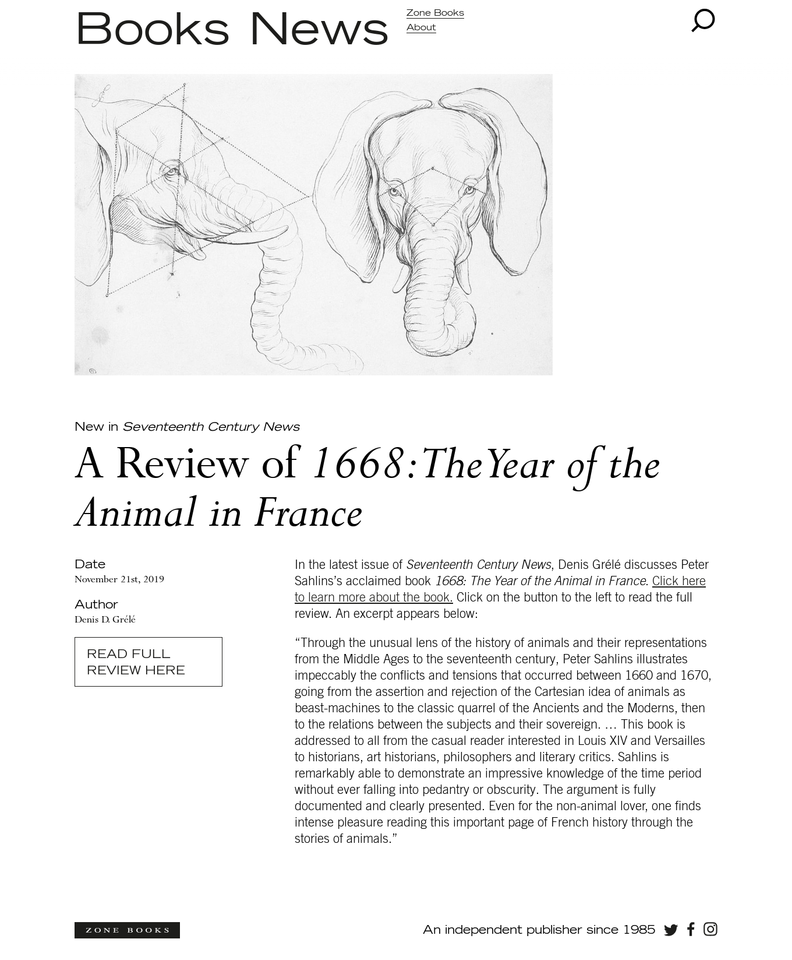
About (421, 27)
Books (152, 31)
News (319, 31)
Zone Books (435, 13)
